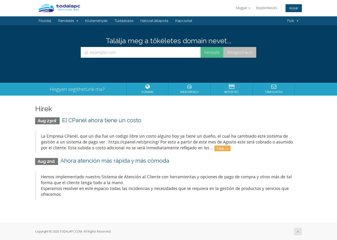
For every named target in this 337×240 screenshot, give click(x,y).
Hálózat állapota (154, 21)
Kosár (293, 8)
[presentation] (168, 70)
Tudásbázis (124, 21)
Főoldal (45, 21)
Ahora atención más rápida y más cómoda (114, 160)
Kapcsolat (183, 21)
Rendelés (68, 21)
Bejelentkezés (266, 8)
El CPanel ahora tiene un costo (101, 120)
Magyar (243, 8)
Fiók (292, 21)
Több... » (222, 148)
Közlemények (96, 21)
